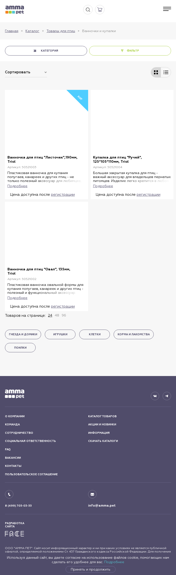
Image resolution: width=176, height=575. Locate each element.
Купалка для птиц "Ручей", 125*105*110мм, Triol (117, 159)
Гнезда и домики (23, 334)
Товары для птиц (61, 31)
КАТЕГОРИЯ (49, 50)
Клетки (95, 334)
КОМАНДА (12, 424)
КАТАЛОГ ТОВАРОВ (102, 416)
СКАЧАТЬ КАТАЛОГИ (103, 441)
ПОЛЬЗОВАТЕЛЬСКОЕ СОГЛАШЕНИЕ (31, 474)
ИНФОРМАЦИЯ (99, 433)
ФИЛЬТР (133, 50)
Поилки (20, 347)
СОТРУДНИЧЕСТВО (19, 433)
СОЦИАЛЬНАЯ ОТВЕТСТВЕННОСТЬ (30, 441)
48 (57, 315)
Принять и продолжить (90, 569)
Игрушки (60, 334)
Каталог (32, 31)
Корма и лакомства (134, 334)
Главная (11, 31)
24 (50, 315)
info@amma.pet (102, 506)
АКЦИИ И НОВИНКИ (102, 424)
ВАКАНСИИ (13, 457)
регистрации (63, 194)
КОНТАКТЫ (13, 466)
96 (64, 315)
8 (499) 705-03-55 (18, 505)
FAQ (8, 449)
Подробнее (114, 562)
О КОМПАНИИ (15, 416)
